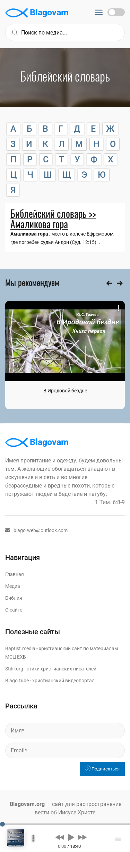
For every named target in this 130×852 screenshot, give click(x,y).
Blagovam (37, 13)
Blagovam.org (27, 804)
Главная (14, 574)
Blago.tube (17, 680)
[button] (60, 837)
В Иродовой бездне (65, 390)
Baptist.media (20, 648)
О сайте (13, 610)
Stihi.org (14, 668)
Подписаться (102, 769)
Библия (13, 598)
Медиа (12, 586)
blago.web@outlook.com (36, 530)
